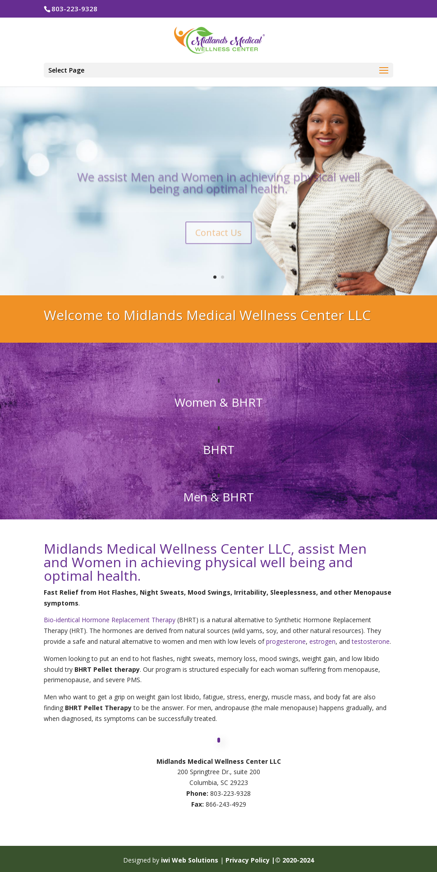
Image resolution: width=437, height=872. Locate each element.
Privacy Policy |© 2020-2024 (269, 860)
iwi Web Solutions (190, 860)
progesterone (286, 641)
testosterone (371, 641)
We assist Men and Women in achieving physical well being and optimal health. (218, 191)
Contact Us (218, 240)
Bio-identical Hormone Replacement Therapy (109, 619)
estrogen (322, 641)
